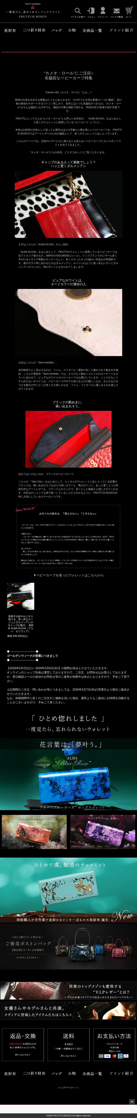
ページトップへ (132, 1102)
